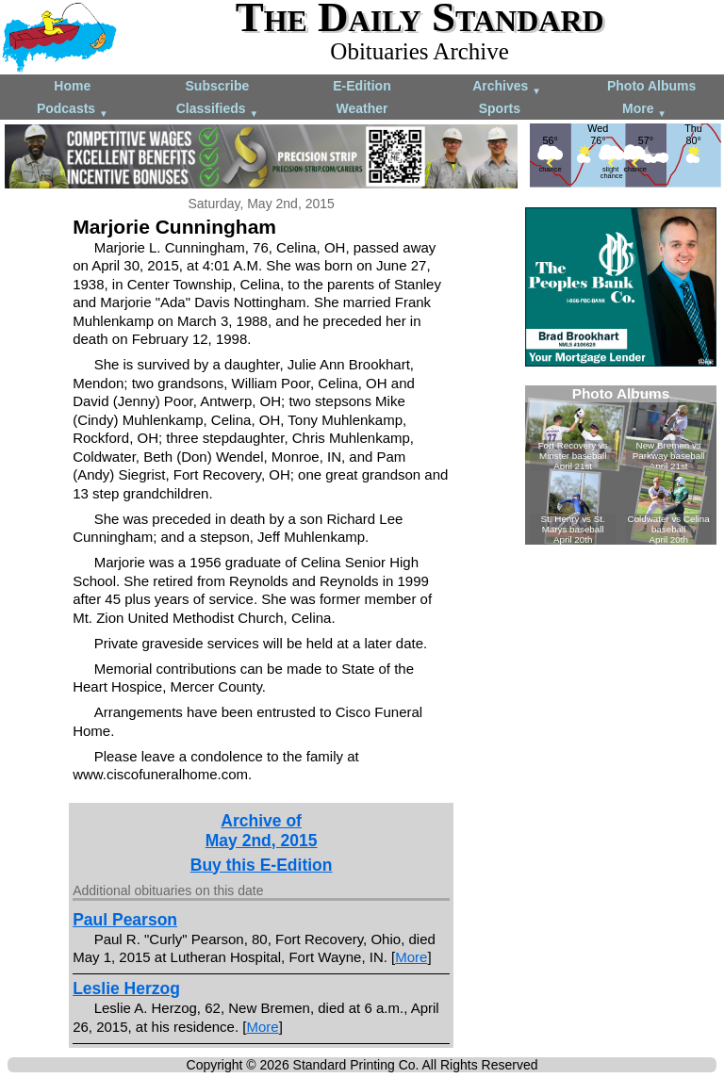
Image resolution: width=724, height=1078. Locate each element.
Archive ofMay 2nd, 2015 (262, 830)
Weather (361, 108)
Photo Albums (651, 85)
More (644, 110)
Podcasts (72, 110)
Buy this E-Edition (261, 865)
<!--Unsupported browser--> (620, 465)
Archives (506, 87)
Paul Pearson (125, 919)
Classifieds (217, 110)
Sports (499, 108)
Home (72, 85)
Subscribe (218, 85)
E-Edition (361, 85)
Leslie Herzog (126, 988)
